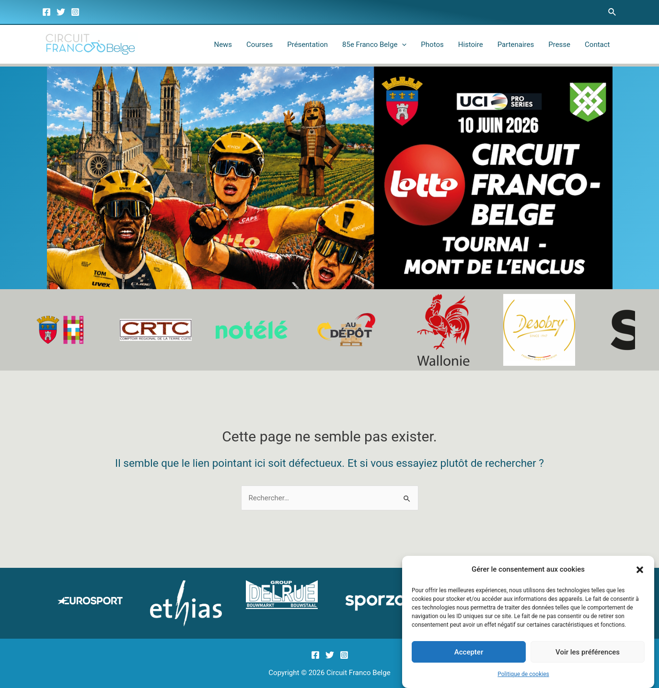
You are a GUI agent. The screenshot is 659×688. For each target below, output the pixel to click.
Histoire (470, 44)
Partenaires (515, 44)
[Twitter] (61, 12)
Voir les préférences (587, 652)
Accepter (468, 652)
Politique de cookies (523, 674)
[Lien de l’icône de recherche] (612, 12)
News (223, 44)
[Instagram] (75, 12)
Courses (259, 44)
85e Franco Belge (374, 44)
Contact (597, 44)
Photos (432, 44)
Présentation (307, 44)
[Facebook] (46, 12)
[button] (640, 570)
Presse (559, 44)
